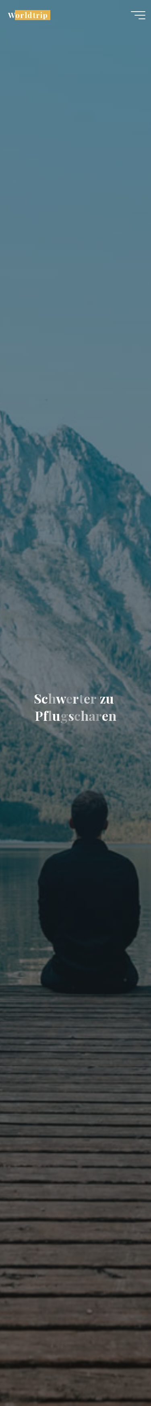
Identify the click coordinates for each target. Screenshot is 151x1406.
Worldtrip (28, 15)
